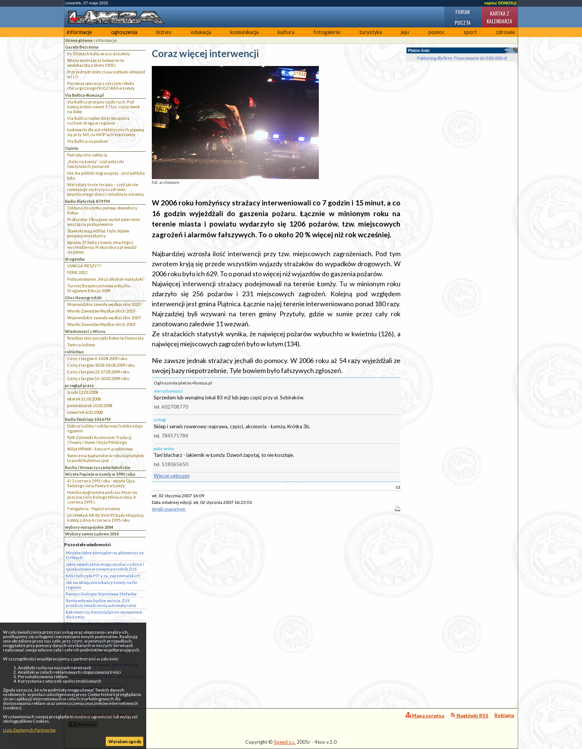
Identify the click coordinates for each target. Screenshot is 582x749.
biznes (163, 32)
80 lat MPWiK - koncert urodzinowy (100, 448)
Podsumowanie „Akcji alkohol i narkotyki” (106, 279)
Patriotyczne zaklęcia (87, 154)
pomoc (436, 32)
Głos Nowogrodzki (83, 297)
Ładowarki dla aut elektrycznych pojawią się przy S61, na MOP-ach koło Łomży (105, 132)
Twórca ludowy (81, 344)
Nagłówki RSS (469, 715)
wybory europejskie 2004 (89, 527)
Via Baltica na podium (87, 141)
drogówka (75, 259)
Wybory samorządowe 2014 (92, 533)
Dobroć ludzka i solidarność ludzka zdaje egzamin (105, 428)
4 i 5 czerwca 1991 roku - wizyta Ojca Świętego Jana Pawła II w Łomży (101, 483)
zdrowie (505, 32)
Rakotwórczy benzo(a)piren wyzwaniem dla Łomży (104, 614)
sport (470, 32)
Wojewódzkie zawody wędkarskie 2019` (104, 317)
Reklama (504, 715)
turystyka (370, 32)
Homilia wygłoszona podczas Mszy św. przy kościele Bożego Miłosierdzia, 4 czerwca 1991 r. (102, 497)
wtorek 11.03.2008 (84, 398)
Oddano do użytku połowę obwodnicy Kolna (102, 210)
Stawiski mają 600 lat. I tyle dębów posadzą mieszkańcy (98, 233)
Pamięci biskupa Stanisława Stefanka (101, 593)
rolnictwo (74, 351)
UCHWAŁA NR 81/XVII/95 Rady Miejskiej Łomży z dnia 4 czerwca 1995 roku (105, 517)
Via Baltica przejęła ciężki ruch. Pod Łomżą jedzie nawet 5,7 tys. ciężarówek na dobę (103, 106)
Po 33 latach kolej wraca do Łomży (98, 53)
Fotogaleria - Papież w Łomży (93, 508)
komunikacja (244, 32)
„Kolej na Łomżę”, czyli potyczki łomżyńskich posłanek (95, 164)
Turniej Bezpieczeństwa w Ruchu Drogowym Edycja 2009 (98, 288)
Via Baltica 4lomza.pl (84, 95)
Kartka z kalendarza (499, 17)
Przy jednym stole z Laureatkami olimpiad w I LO (106, 74)
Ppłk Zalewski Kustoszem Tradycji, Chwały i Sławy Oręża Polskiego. (99, 440)
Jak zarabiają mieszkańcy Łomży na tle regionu (101, 585)
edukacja (201, 32)
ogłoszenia (124, 32)
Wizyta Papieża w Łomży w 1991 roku (100, 474)
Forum (462, 12)
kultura (286, 32)
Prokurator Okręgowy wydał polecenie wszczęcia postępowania (103, 222)
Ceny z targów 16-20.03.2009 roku (98, 378)
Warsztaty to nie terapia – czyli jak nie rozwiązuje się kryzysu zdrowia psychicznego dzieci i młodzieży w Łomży (105, 189)
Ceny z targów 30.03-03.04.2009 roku (101, 365)
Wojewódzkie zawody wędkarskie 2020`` (105, 304)
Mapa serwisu (425, 715)
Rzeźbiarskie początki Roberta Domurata (105, 338)
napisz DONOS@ (500, 3)
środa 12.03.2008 (82, 392)
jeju (405, 32)
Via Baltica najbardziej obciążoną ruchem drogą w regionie (98, 120)
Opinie (71, 148)
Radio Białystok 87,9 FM (87, 201)
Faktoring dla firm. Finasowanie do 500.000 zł (462, 58)
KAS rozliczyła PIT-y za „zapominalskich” (103, 575)
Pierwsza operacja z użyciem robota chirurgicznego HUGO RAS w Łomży (101, 85)
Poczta (463, 22)
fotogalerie (326, 32)
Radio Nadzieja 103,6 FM (88, 419)
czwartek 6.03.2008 (84, 412)
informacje (79, 32)
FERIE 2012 (77, 272)
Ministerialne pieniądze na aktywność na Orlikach (105, 555)
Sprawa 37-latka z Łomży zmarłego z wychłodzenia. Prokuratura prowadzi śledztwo (102, 247)
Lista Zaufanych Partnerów (29, 730)
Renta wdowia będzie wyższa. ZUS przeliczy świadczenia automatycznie (101, 603)
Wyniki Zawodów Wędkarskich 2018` (101, 324)
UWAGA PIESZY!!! (84, 265)
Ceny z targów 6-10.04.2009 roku (97, 358)
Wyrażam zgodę (124, 741)
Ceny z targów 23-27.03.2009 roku (98, 371)
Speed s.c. (284, 742)
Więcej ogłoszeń (172, 476)
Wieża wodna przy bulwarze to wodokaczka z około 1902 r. (95, 62)
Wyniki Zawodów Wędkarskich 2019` (101, 310)
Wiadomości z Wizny (85, 331)
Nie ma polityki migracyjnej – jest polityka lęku (106, 175)
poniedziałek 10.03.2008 (89, 405)
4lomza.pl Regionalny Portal (100, 720)
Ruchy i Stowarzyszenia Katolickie (97, 467)
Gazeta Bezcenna (81, 46)
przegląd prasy (79, 385)
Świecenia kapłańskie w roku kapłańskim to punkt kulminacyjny (105, 458)
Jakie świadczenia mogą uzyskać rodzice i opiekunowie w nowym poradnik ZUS (105, 566)
